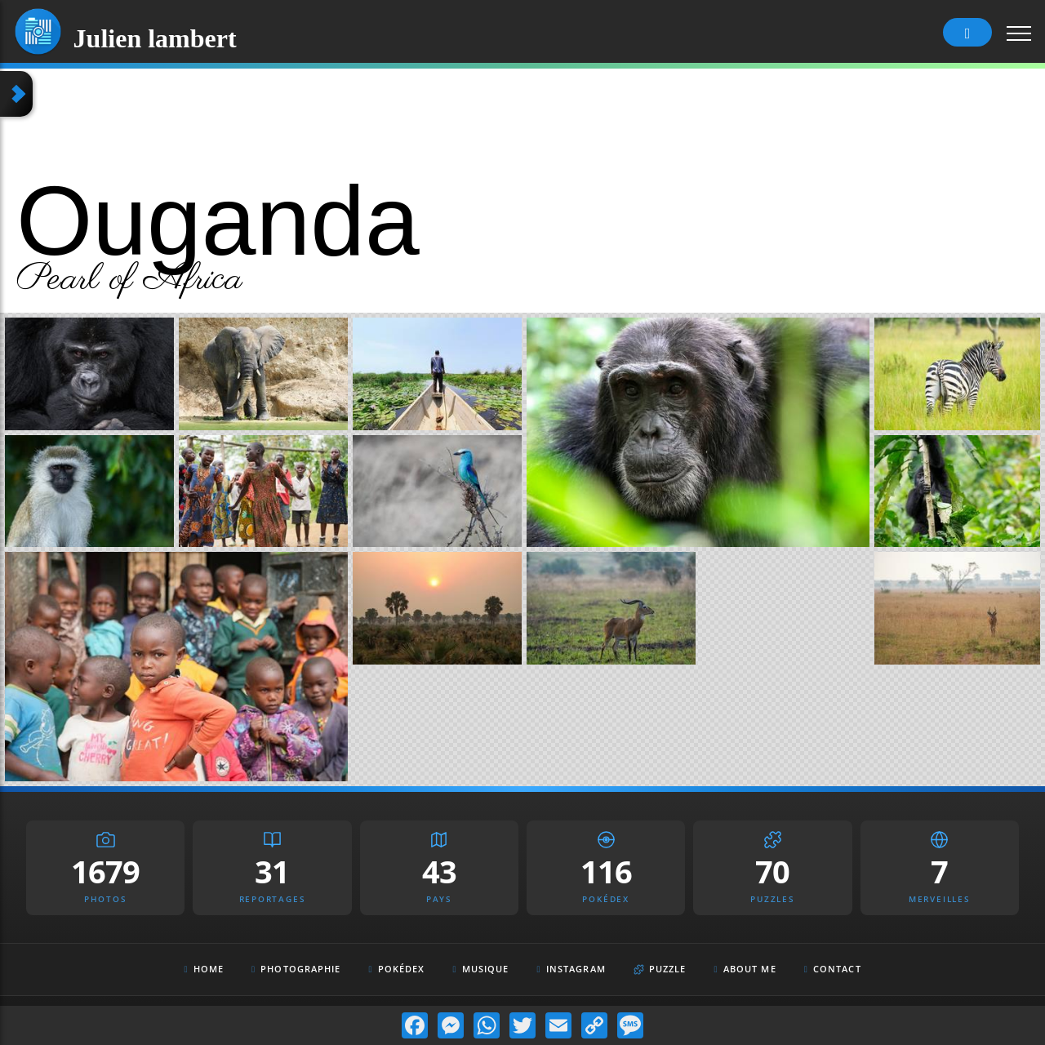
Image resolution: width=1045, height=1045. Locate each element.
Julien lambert (155, 35)
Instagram (571, 969)
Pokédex (397, 969)
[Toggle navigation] (1019, 32)
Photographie (296, 969)
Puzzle (660, 969)
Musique (481, 969)
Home (204, 969)
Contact (832, 969)
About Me (745, 969)
